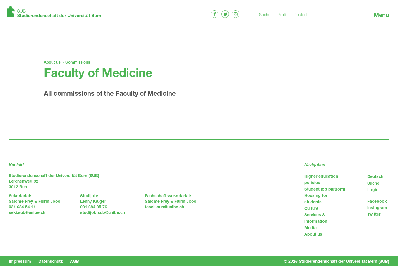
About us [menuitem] (313, 233)
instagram (377, 207)
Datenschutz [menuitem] (50, 261)
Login (372, 189)
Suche (264, 14)
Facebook (377, 201)
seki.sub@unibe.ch (27, 212)
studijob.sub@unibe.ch (102, 212)
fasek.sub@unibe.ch (164, 206)
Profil (282, 14)
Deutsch (301, 14)
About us (52, 62)
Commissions (77, 62)
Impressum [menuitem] (20, 261)
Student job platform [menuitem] (324, 188)
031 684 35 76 (93, 206)
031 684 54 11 (22, 206)
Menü (381, 14)
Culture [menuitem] (311, 208)
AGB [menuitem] (74, 261)
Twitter (373, 214)
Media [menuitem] (310, 227)
